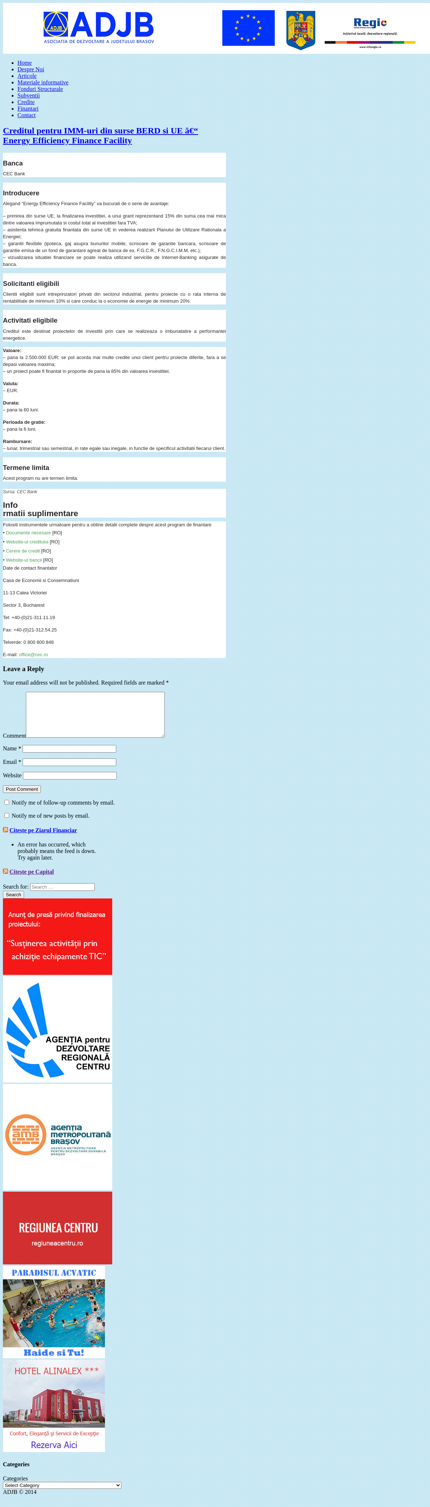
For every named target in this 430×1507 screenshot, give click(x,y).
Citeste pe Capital (31, 880)
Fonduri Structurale (40, 89)
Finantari (28, 108)
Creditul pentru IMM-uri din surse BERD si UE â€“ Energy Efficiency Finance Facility (100, 135)
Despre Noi (30, 69)
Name (12, 757)
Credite (26, 102)
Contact (26, 115)
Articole (26, 76)
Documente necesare (28, 532)
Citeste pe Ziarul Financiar (43, 839)
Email (12, 771)
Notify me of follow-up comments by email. (63, 811)
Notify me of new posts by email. (51, 824)
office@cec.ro (33, 654)
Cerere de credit (23, 551)
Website (12, 784)
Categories (15, 1487)
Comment (14, 744)
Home (24, 63)
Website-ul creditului (27, 542)
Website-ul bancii (24, 560)
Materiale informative (43, 82)
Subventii (28, 95)
